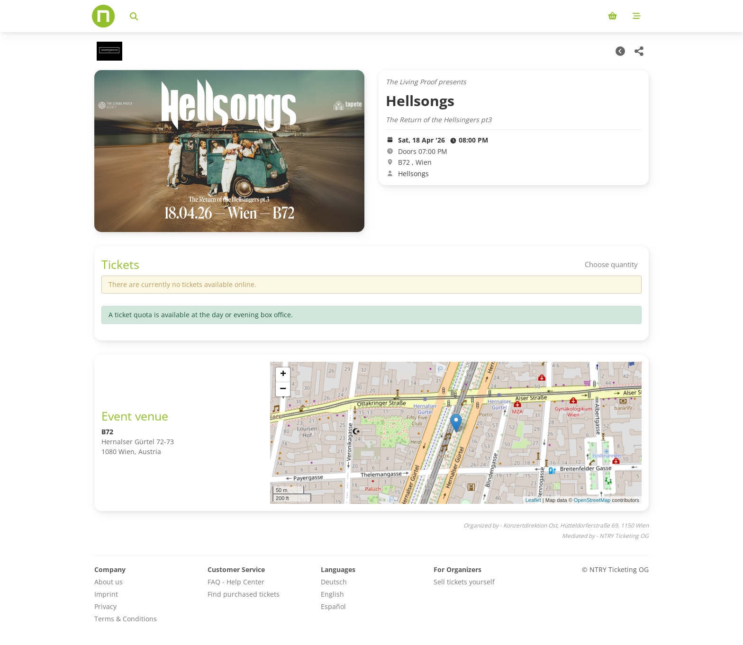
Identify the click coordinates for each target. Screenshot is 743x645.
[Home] (103, 16)
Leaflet (533, 500)
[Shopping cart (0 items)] (612, 16)
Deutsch (334, 581)
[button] (456, 423)
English (332, 594)
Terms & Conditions (125, 618)
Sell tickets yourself (464, 581)
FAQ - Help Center (236, 581)
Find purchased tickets (244, 594)
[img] (456, 433)
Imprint (106, 594)
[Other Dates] (620, 51)
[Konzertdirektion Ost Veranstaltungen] (108, 51)
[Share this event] (639, 51)
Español (333, 606)
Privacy (105, 606)
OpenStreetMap (592, 500)
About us (108, 581)
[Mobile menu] (637, 16)
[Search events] (134, 16)
